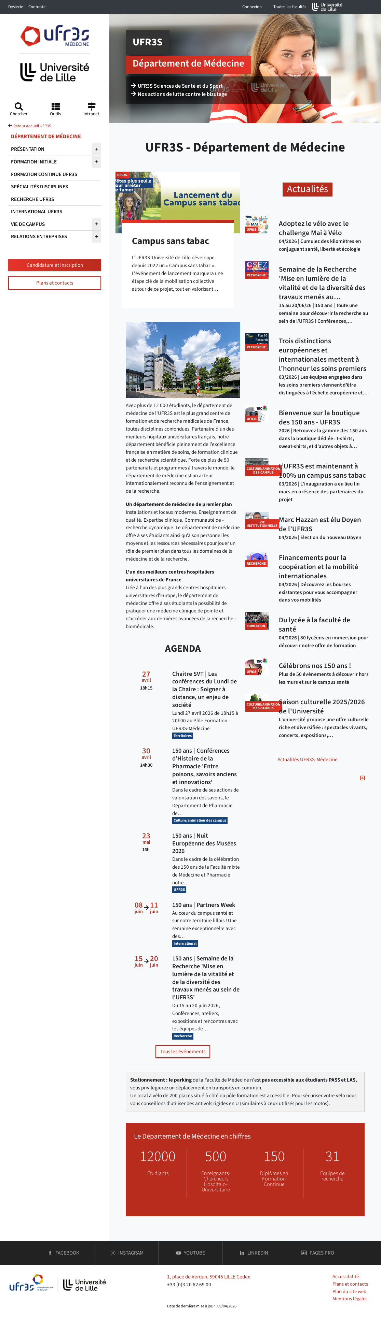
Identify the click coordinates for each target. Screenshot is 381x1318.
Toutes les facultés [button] (289, 7)
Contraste (36, 7)
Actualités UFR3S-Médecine (307, 759)
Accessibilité (345, 1276)
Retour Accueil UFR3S (32, 126)
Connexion (252, 7)
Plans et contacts (54, 283)
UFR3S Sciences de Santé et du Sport (177, 86)
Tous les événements (182, 1051)
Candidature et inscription (55, 265)
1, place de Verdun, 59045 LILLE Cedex (208, 1276)
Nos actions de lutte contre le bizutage (179, 94)
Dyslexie (15, 7)
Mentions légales (349, 1298)
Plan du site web (349, 1291)
